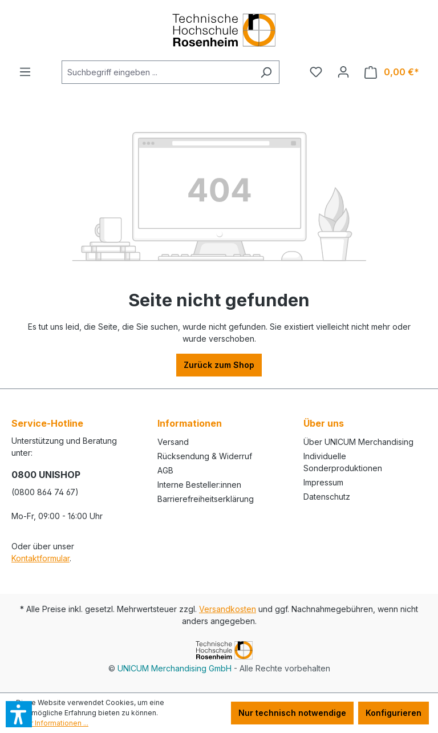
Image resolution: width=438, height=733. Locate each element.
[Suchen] (266, 72)
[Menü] (25, 71)
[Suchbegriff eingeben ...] (157, 72)
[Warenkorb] (392, 72)
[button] (19, 714)
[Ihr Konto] (343, 71)
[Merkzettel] (316, 71)
